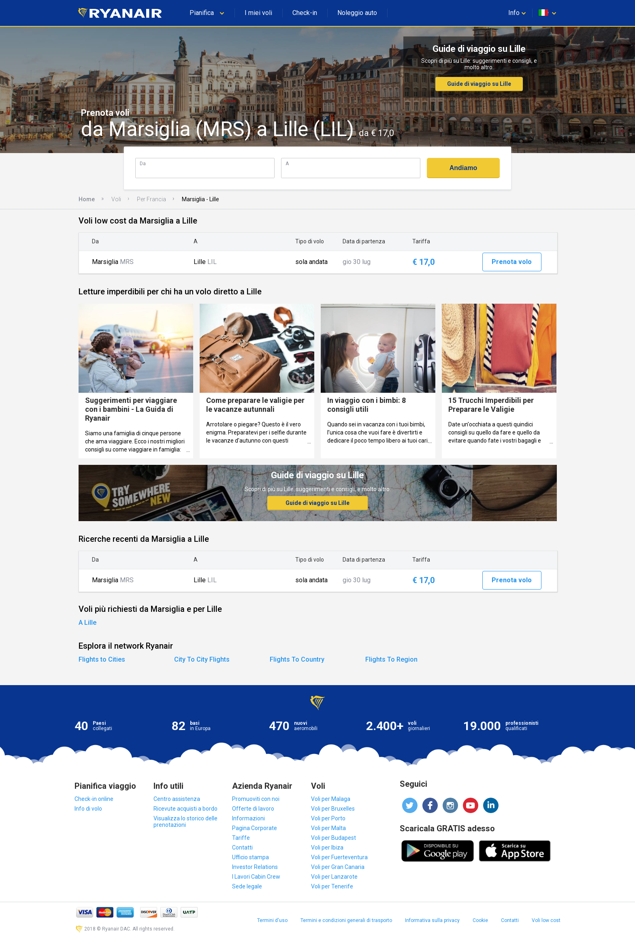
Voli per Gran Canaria (337, 867)
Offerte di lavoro (253, 808)
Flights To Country (297, 659)
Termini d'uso (272, 920)
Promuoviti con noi (255, 799)
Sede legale (247, 886)
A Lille (87, 622)
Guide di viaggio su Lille (479, 84)
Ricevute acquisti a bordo (185, 808)
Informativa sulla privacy (432, 920)
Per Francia (151, 199)
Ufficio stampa (250, 857)
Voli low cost (546, 920)
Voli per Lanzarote (334, 876)
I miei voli (258, 13)
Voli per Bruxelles (333, 808)
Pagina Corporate (254, 828)
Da (143, 163)
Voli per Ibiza (327, 847)
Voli (116, 199)
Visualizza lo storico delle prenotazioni (185, 821)
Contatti (242, 847)
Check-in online (94, 799)
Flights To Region (391, 659)
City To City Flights (202, 659)
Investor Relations (255, 867)
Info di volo (88, 808)
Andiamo (463, 167)
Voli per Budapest (333, 838)
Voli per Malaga (330, 799)
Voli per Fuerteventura (339, 857)
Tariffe (241, 838)
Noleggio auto (357, 13)
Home (87, 199)
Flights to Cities (102, 659)
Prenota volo (512, 262)
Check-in (304, 13)
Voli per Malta (328, 828)
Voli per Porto (328, 818)
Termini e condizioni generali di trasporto (346, 920)
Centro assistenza (176, 799)
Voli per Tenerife (332, 886)
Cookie (480, 920)
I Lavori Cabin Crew (256, 876)
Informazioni (248, 818)
